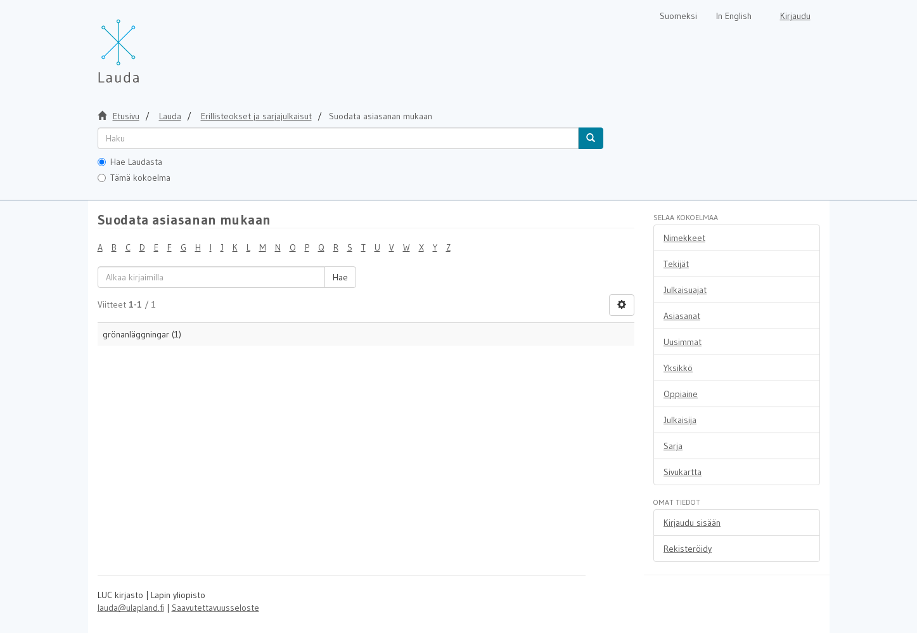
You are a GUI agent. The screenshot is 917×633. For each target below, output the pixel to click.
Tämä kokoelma (134, 177)
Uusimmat (683, 342)
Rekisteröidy (688, 548)
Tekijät (676, 264)
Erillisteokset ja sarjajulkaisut (256, 116)
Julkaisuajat (685, 290)
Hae (340, 277)
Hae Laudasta (130, 161)
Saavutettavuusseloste (215, 607)
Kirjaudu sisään (692, 522)
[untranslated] (338, 138)
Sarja (673, 446)
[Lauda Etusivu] (145, 44)
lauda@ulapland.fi (131, 607)
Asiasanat (682, 316)
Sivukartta (683, 472)
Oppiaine (681, 394)
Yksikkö (678, 368)
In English (734, 16)
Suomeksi (678, 16)
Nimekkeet (684, 238)
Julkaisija (680, 420)
